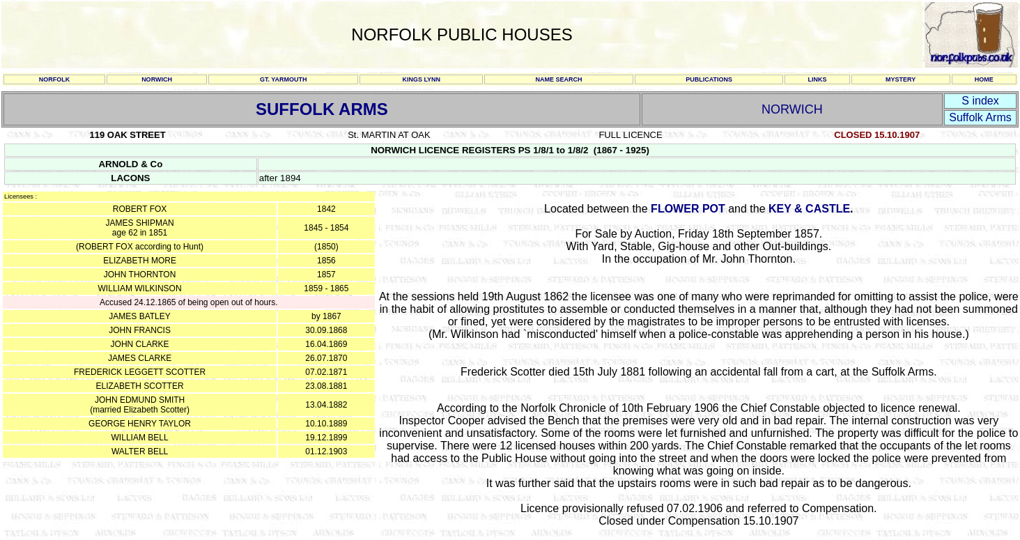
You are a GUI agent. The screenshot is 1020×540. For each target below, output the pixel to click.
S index (979, 101)
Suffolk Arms (980, 117)
